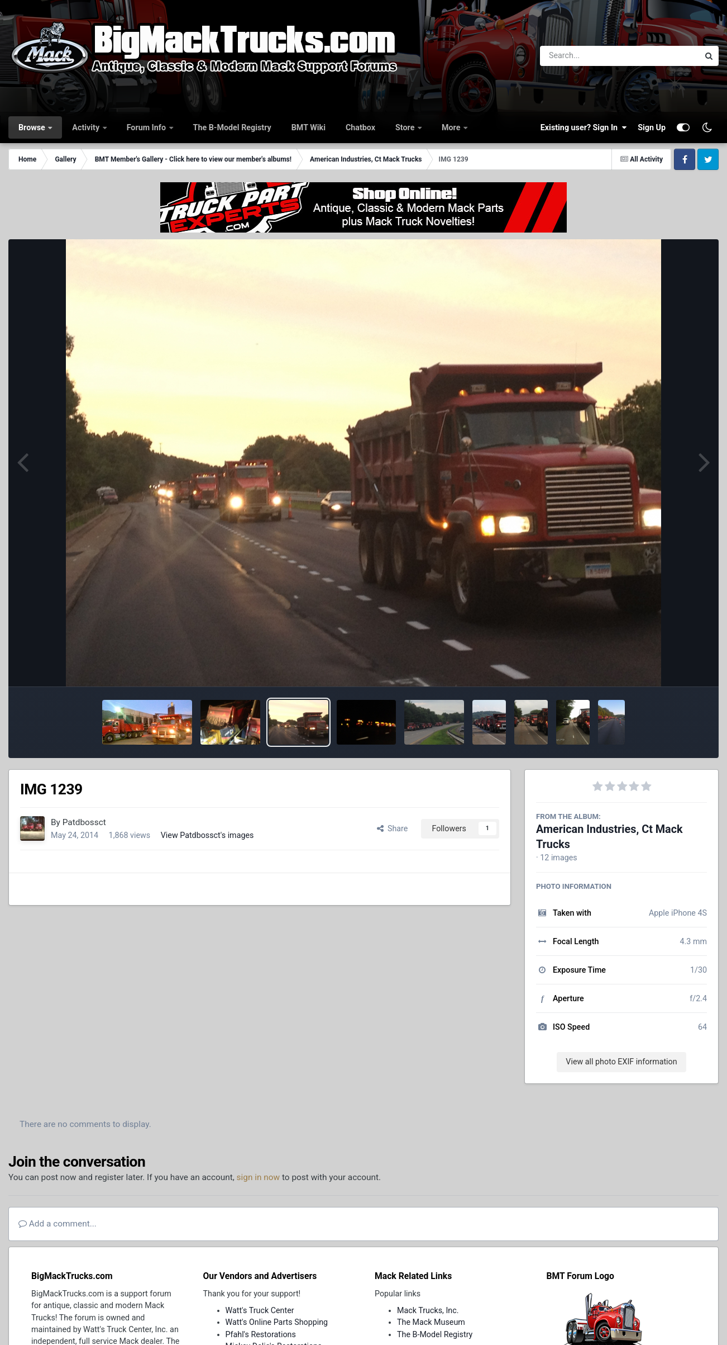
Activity (86, 127)
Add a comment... (57, 1224)
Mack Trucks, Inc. (428, 1310)
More (452, 127)
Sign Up (652, 127)
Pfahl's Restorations (261, 1334)
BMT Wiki (308, 127)
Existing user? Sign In (583, 127)
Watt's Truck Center (260, 1310)
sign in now (258, 1177)
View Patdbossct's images (207, 835)
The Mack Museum (431, 1322)
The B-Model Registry (232, 127)
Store (406, 127)
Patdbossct (84, 822)
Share (392, 828)
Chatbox (360, 127)
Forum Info (147, 127)
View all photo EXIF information (621, 1061)
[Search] (589, 56)
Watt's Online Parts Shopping (277, 1322)
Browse (32, 127)
